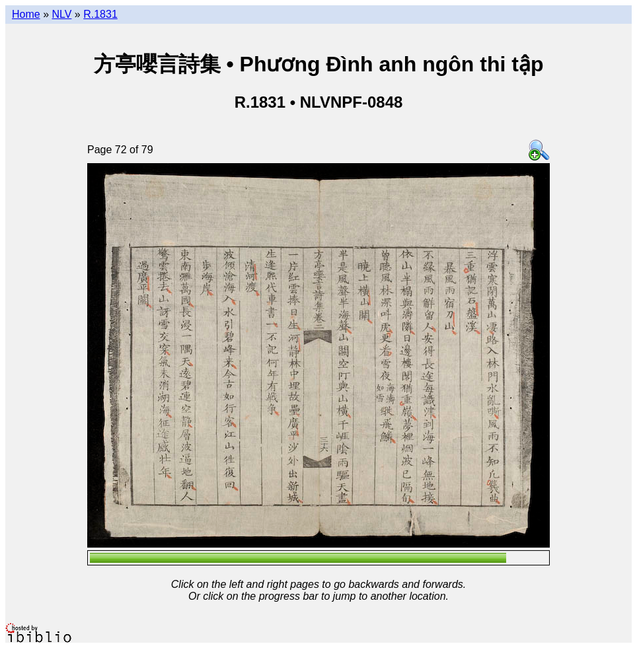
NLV (61, 14)
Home (26, 14)
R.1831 (100, 14)
